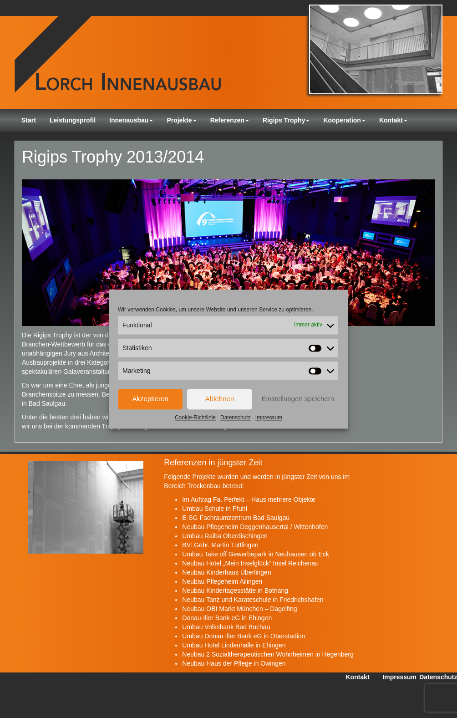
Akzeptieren (150, 398)
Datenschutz (235, 417)
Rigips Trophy (286, 120)
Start (28, 120)
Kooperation (344, 120)
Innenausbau (131, 120)
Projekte (181, 120)
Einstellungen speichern (298, 398)
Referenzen (229, 120)
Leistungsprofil (73, 120)
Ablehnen (219, 398)
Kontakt (393, 120)
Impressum (268, 417)
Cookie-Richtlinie (195, 417)
